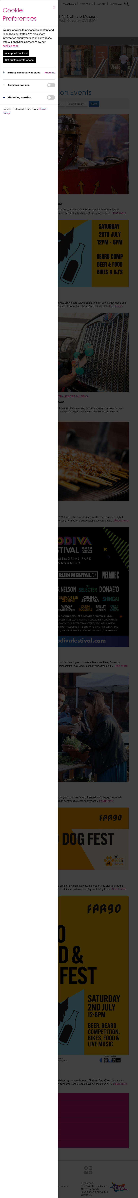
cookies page (11, 45)
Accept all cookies (16, 53)
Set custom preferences (19, 59)
